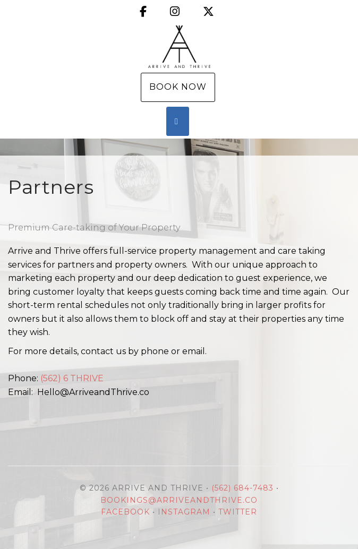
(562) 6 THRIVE (72, 378)
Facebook (125, 512)
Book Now (178, 87)
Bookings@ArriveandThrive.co (179, 500)
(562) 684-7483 (242, 488)
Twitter (237, 512)
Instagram (184, 512)
